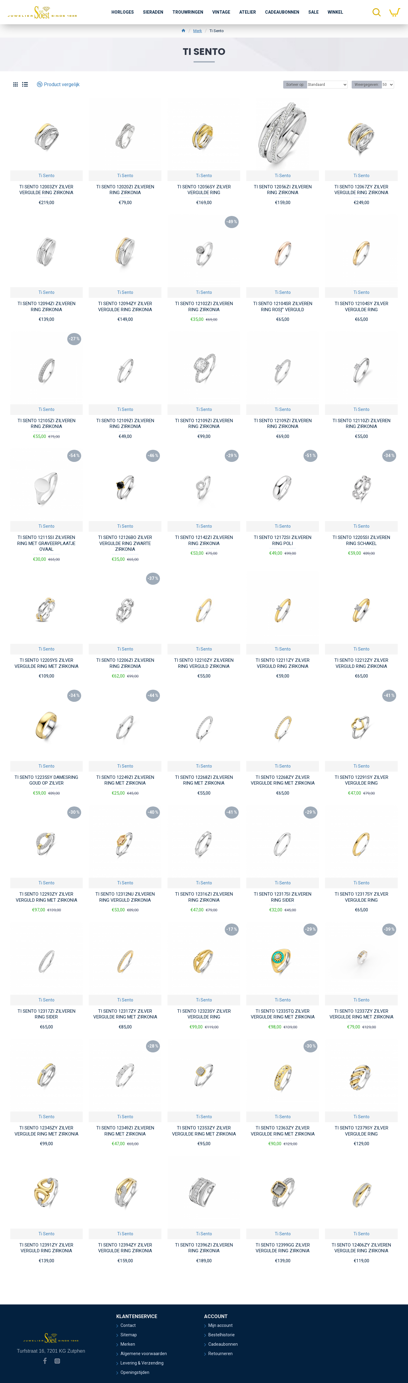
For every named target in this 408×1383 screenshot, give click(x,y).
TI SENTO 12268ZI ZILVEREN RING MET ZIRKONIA (204, 780)
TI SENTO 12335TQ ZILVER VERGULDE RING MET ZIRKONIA (283, 1014)
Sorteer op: (295, 84)
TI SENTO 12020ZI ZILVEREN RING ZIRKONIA (125, 190)
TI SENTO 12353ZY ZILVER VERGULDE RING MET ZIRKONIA (204, 1131)
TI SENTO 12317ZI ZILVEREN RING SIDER (46, 1014)
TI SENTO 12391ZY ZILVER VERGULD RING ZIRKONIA (46, 1248)
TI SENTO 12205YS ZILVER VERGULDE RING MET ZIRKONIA (46, 663)
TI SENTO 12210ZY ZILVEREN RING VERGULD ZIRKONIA (204, 663)
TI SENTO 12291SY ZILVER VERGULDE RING (361, 780)
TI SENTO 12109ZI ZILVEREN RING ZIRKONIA (125, 423)
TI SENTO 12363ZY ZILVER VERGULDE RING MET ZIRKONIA (283, 1131)
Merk (197, 31)
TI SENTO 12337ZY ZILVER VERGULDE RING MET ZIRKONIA (361, 1014)
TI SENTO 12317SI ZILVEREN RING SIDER (282, 897)
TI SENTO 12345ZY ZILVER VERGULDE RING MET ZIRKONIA (46, 1131)
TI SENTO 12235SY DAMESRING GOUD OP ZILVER (46, 780)
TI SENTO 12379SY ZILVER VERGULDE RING (361, 1131)
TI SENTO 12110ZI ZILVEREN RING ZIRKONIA (361, 423)
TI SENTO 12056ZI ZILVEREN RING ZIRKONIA (283, 190)
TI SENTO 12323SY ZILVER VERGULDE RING (204, 1014)
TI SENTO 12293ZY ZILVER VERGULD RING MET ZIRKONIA (46, 897)
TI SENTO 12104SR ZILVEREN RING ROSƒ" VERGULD (282, 306)
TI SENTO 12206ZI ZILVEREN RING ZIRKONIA (125, 663)
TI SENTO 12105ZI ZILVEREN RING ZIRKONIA (46, 423)
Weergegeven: (367, 84)
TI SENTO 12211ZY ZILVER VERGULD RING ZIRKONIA (283, 663)
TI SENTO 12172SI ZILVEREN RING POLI (282, 540)
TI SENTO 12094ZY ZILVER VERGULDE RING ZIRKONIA (125, 306)
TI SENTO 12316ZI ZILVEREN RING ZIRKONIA (204, 897)
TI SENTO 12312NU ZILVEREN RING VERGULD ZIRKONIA (125, 897)
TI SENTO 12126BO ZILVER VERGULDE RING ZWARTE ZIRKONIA (125, 543)
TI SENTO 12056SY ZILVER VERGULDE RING (204, 190)
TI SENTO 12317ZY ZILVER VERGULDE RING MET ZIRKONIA (125, 1014)
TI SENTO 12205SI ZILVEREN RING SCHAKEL (361, 540)
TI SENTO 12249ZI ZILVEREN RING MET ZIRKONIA (125, 780)
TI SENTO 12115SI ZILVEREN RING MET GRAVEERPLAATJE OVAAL (46, 543)
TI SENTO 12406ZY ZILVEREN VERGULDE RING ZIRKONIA (361, 1248)
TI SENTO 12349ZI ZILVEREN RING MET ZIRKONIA (125, 1131)
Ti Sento (46, 175)
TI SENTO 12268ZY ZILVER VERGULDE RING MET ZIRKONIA (283, 780)
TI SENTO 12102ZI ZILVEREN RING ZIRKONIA (204, 306)
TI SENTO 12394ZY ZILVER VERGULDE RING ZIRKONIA (125, 1248)
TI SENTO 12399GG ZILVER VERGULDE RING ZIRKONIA (283, 1248)
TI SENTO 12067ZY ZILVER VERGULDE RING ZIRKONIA (361, 190)
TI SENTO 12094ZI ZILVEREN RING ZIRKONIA (46, 306)
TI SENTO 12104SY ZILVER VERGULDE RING (361, 306)
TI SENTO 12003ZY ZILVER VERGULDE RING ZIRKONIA (46, 190)
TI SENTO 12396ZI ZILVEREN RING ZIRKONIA (204, 1248)
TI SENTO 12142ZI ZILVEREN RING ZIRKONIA (204, 540)
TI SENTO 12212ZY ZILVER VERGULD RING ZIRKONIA (361, 663)
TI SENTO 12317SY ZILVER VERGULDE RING (361, 897)
